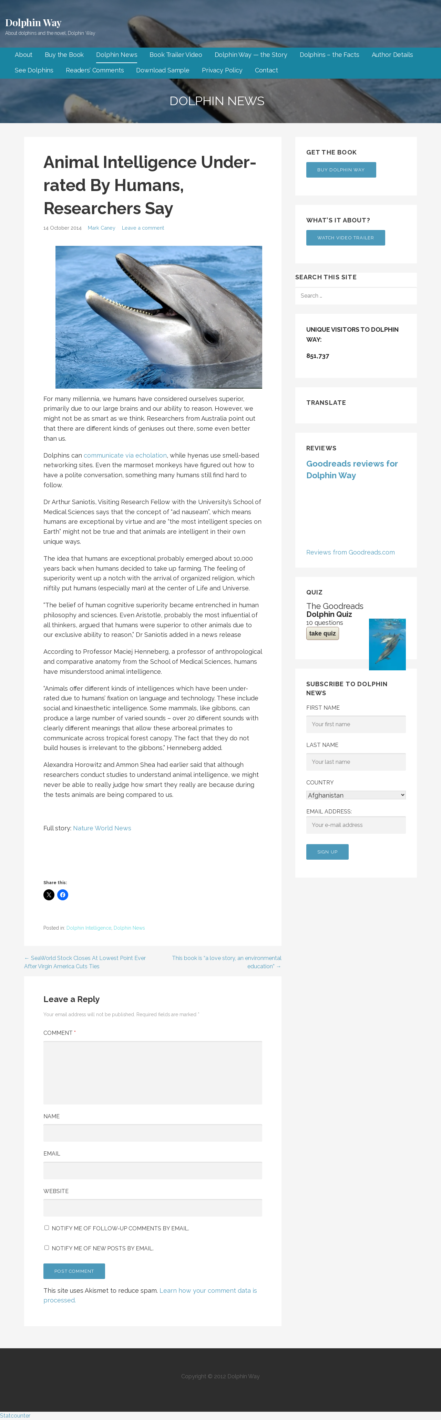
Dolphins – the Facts (329, 54)
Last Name (322, 745)
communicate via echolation (125, 455)
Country (320, 782)
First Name (323, 707)
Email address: (356, 821)
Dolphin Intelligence (88, 928)
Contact (266, 70)
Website (56, 1191)
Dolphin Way (33, 22)
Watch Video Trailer (346, 237)
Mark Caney (101, 228)
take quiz (322, 633)
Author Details (392, 54)
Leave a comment (143, 228)
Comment (59, 1033)
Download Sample (162, 70)
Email (51, 1153)
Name (51, 1116)
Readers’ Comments (95, 70)
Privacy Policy (222, 70)
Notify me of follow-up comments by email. (120, 1228)
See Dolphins (34, 70)
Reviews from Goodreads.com (350, 552)
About (23, 54)
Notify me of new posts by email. (103, 1248)
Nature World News (102, 828)
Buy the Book (64, 54)
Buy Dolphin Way (341, 169)
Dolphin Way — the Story (251, 54)
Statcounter (15, 1415)
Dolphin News (116, 54)
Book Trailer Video (176, 54)
